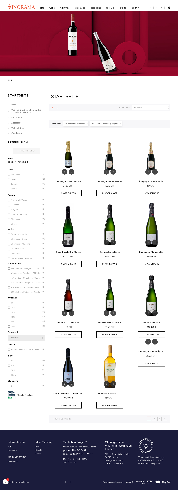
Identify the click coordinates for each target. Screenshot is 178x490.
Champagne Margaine (26, 244)
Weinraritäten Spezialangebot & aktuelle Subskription (26, 111)
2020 (26, 317)
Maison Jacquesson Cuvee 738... (68, 393)
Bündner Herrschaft (26, 214)
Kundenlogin (13, 461)
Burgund (26, 209)
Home (37, 447)
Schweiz (26, 184)
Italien (26, 179)
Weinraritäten (17, 128)
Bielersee (26, 204)
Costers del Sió (26, 248)
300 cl (26, 375)
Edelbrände (16, 117)
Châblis (26, 224)
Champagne (26, 219)
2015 (26, 303)
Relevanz (151, 107)
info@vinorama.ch (85, 453)
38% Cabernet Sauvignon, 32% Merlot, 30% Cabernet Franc (26, 268)
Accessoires (17, 123)
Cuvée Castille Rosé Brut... (68, 322)
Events (38, 453)
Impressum (12, 450)
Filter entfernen (26, 151)
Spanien (26, 188)
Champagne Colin (26, 239)
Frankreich (26, 174)
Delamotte (26, 253)
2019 (26, 312)
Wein (13, 104)
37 (26, 361)
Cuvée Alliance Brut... (110, 252)
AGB (9, 447)
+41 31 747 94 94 (78, 450)
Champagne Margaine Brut (151, 252)
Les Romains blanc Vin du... (110, 393)
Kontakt (38, 450)
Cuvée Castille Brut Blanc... (68, 252)
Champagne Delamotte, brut (68, 181)
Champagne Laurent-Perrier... (110, 181)
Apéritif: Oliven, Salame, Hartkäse (26, 349)
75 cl (26, 370)
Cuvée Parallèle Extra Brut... (110, 322)
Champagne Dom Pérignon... (151, 351)
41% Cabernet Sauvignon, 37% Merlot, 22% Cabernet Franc (26, 273)
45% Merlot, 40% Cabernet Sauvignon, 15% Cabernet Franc (26, 278)
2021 (26, 321)
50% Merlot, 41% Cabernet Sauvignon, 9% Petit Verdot (26, 292)
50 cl (26, 365)
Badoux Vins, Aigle (26, 234)
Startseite (18, 95)
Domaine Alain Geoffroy (26, 258)
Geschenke (16, 133)
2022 (26, 326)
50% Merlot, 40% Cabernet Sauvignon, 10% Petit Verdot (26, 287)
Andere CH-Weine (26, 200)
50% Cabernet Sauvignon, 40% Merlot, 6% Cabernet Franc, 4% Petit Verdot (26, 282)
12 (26, 386)
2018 (26, 307)
